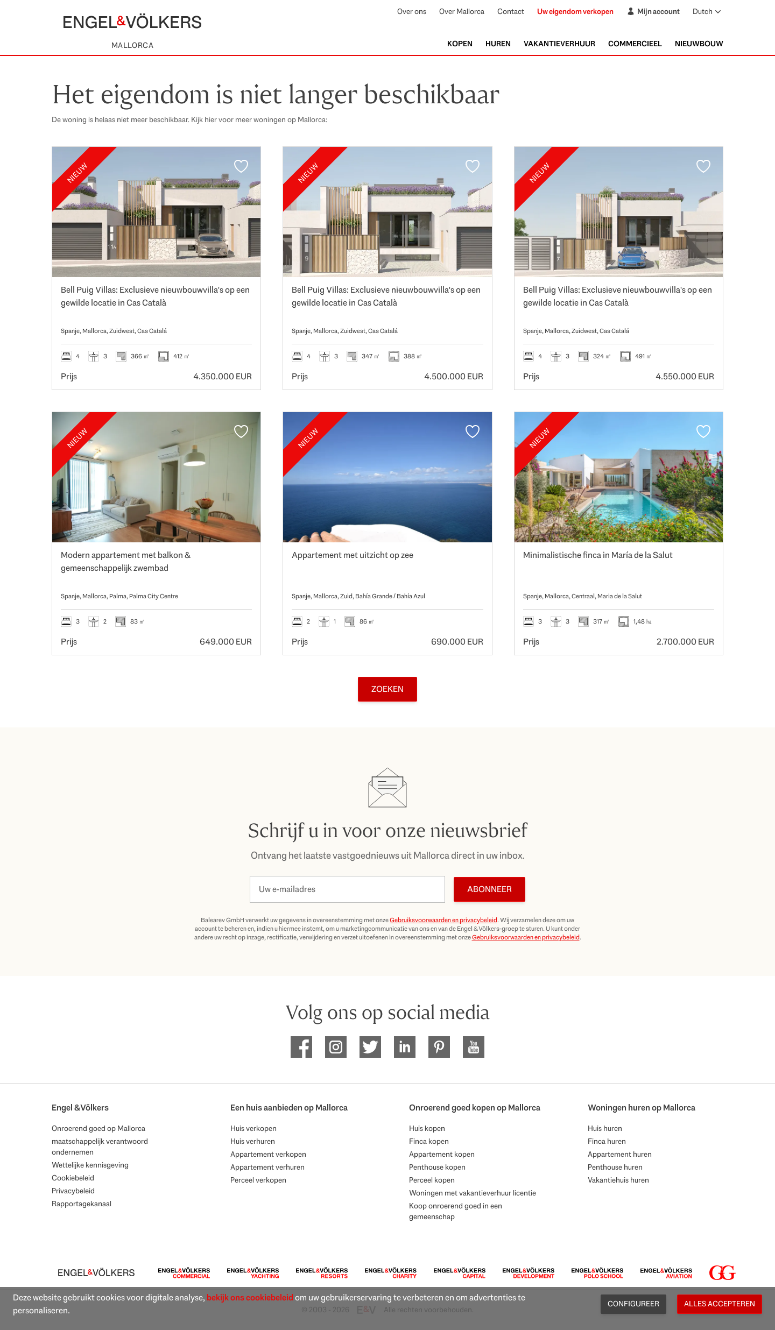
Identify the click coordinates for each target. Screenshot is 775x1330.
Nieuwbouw (699, 43)
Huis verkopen (253, 1128)
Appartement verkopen (268, 1154)
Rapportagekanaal (81, 1203)
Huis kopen (427, 1128)
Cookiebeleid (73, 1178)
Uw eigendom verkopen (575, 11)
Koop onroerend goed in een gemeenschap (455, 1211)
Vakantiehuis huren (618, 1180)
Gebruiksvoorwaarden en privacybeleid (443, 920)
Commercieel (635, 43)
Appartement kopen (442, 1154)
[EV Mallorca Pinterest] (439, 1047)
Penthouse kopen (437, 1167)
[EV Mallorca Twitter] (370, 1047)
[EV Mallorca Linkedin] (404, 1047)
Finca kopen (429, 1141)
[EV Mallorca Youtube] (473, 1047)
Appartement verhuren (267, 1167)
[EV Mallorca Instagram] (336, 1047)
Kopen (460, 43)
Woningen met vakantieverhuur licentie (472, 1193)
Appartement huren (620, 1154)
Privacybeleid (73, 1190)
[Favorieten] (241, 166)
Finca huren (607, 1141)
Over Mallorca (461, 11)
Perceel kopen (432, 1180)
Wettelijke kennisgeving (90, 1165)
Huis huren (605, 1128)
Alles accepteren (719, 1303)
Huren (498, 43)
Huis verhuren (252, 1141)
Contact (510, 11)
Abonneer (489, 889)
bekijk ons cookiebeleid (250, 1297)
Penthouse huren (615, 1167)
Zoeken (387, 689)
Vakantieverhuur (559, 43)
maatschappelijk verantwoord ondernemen (100, 1146)
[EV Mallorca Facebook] (301, 1047)
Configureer (633, 1303)
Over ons (411, 11)
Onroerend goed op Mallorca (98, 1128)
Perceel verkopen (258, 1180)
